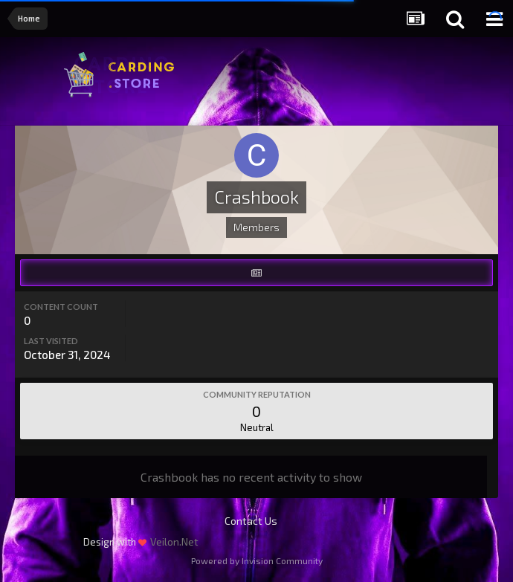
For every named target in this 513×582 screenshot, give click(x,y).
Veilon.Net (174, 541)
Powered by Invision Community (257, 560)
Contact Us (251, 520)
